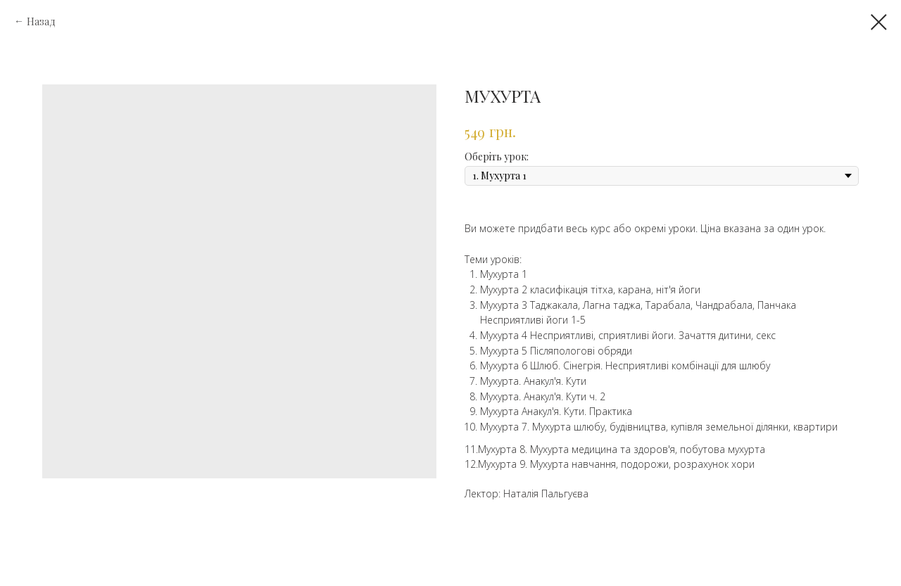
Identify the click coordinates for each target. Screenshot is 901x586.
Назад (41, 21)
